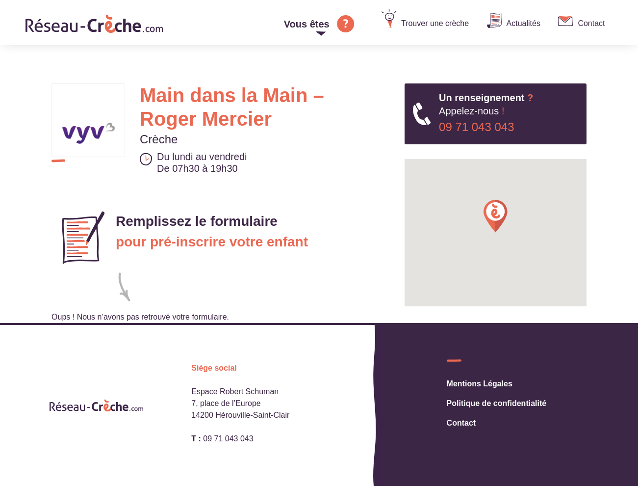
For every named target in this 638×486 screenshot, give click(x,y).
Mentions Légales (479, 383)
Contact (591, 23)
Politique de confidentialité (497, 403)
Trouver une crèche (435, 23)
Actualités (523, 23)
